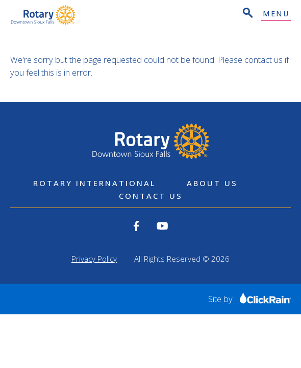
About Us (212, 183)
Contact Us (151, 196)
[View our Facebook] (136, 226)
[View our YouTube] (162, 226)
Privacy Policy (94, 259)
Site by (249, 299)
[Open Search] (247, 14)
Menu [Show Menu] (276, 14)
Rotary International (94, 183)
